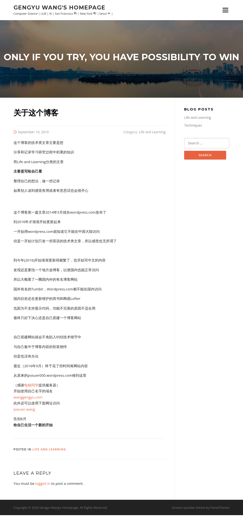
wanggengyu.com (28, 409)
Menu (225, 10)
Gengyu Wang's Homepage (59, 7)
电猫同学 (31, 396)
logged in (42, 495)
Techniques (193, 137)
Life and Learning (152, 144)
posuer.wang (24, 421)
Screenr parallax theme (188, 519)
